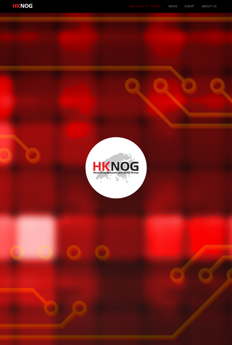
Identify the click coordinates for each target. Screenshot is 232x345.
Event (189, 6)
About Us (209, 6)
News (172, 6)
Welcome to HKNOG (145, 6)
